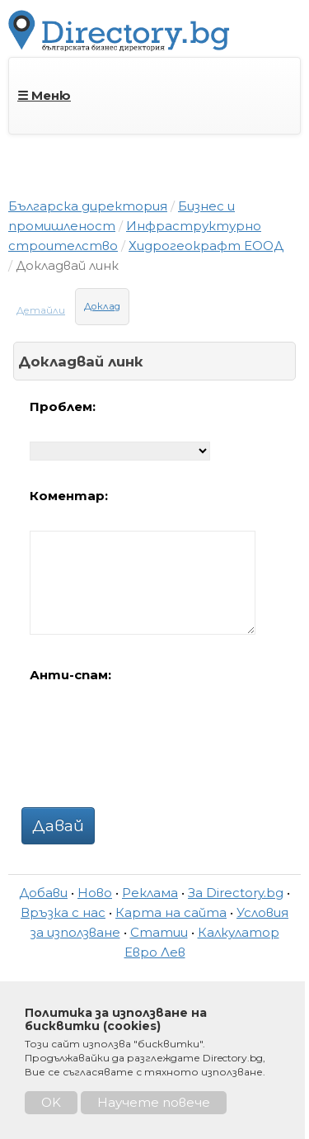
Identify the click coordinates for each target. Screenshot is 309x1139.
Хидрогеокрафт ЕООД (206, 245)
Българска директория (87, 206)
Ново (94, 892)
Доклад (102, 306)
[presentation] (155, 742)
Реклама (150, 892)
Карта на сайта (171, 912)
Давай (58, 825)
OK (51, 1102)
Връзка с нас (63, 912)
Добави (43, 892)
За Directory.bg (235, 892)
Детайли (40, 310)
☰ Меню (44, 95)
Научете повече (153, 1102)
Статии (159, 932)
